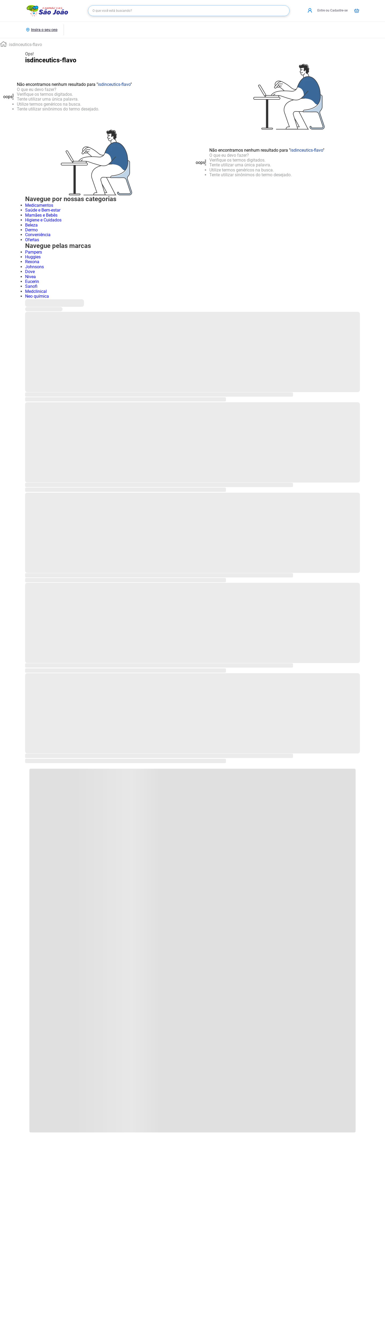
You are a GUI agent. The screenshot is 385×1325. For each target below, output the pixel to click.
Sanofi (31, 286)
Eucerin (32, 281)
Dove (30, 271)
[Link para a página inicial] (3, 45)
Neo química (37, 296)
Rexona (32, 261)
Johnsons (34, 266)
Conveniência (38, 234)
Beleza (31, 225)
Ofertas (32, 239)
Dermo (31, 229)
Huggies (33, 256)
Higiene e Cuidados (43, 220)
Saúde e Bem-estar (42, 210)
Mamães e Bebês (41, 215)
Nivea (30, 276)
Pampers (33, 252)
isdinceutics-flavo (25, 44)
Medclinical (36, 291)
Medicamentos (39, 205)
